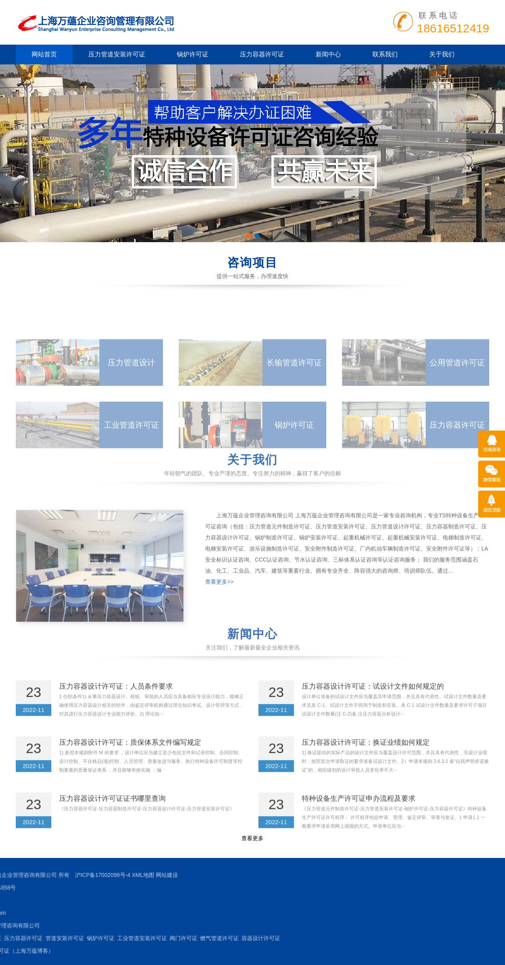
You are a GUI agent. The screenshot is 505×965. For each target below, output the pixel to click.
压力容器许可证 (262, 54)
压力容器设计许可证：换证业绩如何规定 (366, 757)
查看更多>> (219, 626)
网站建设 (29, 875)
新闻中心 (328, 54)
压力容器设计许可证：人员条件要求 (116, 701)
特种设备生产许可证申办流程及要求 (358, 813)
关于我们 (441, 54)
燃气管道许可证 (82, 938)
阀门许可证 (46, 938)
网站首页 (44, 54)
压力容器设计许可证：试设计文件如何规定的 (373, 701)
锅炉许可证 (192, 54)
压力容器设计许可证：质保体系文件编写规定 (130, 757)
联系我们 (385, 54)
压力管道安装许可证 (116, 54)
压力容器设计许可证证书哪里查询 (112, 813)
